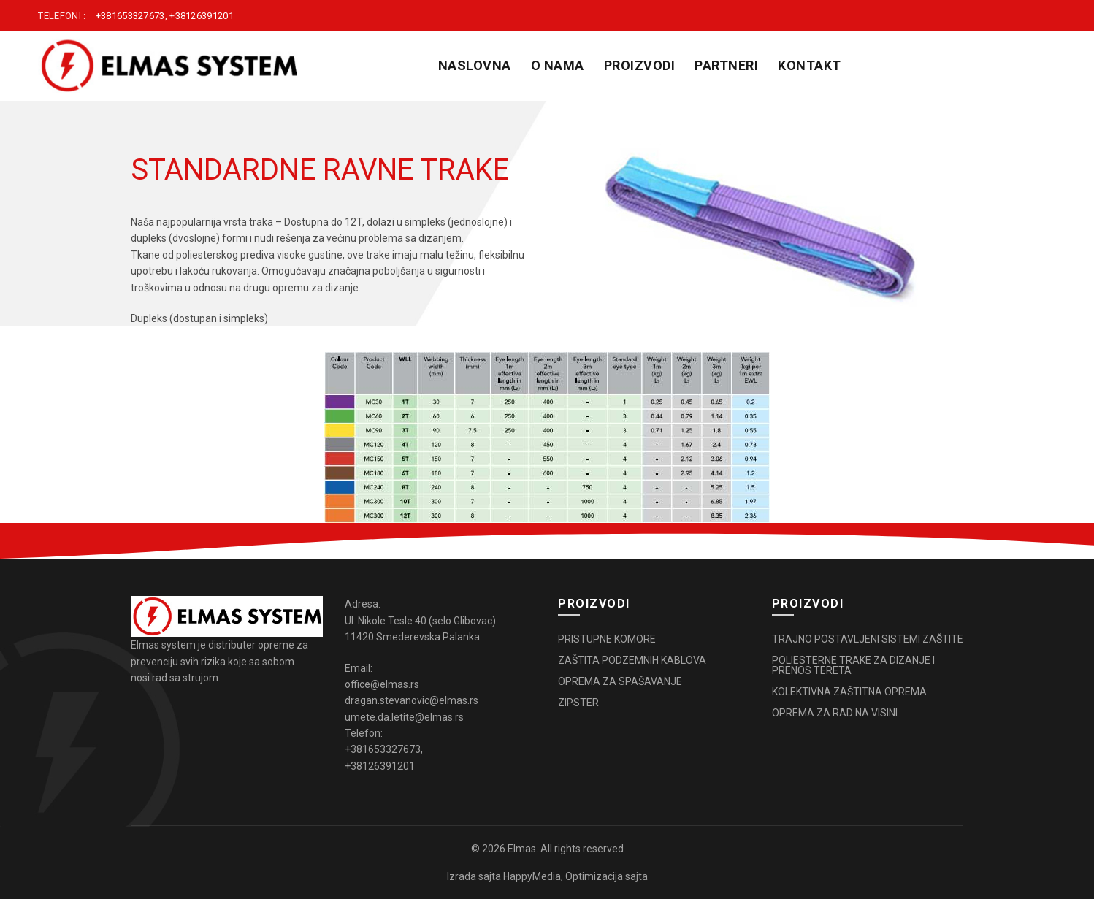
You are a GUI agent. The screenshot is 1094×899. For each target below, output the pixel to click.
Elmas (522, 848)
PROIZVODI (640, 65)
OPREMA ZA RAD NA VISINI (835, 713)
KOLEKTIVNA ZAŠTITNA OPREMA (849, 691)
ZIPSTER (578, 702)
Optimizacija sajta (606, 876)
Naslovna (474, 65)
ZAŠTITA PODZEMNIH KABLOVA (632, 660)
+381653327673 (130, 15)
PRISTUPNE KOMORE (607, 639)
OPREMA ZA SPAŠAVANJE (620, 681)
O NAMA (557, 65)
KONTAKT (809, 65)
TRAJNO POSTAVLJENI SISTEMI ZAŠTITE (867, 639)
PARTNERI (726, 65)
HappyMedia (532, 876)
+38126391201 (201, 15)
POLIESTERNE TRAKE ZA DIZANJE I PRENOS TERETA (853, 665)
